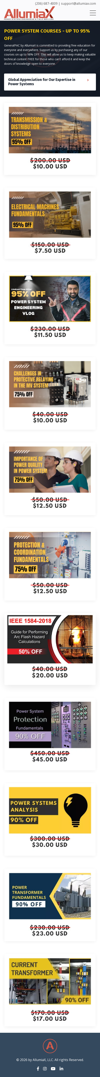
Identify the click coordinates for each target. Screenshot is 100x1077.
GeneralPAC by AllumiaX (20, 45)
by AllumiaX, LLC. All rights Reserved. (56, 1060)
